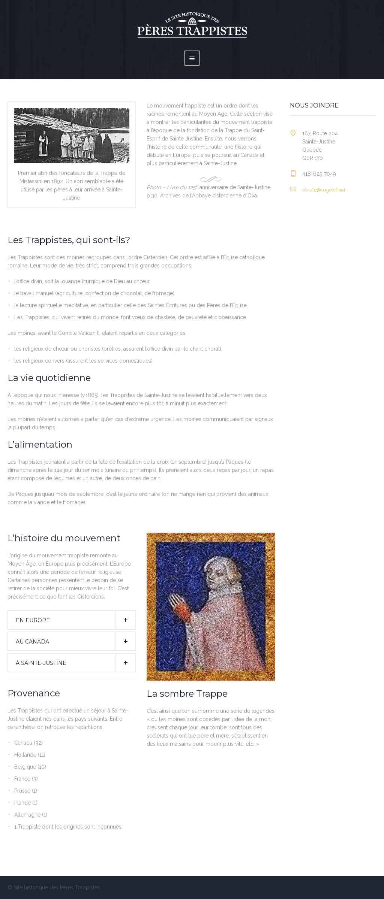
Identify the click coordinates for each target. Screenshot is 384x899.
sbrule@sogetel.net (323, 190)
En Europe (33, 620)
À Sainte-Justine (41, 663)
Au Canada (32, 641)
